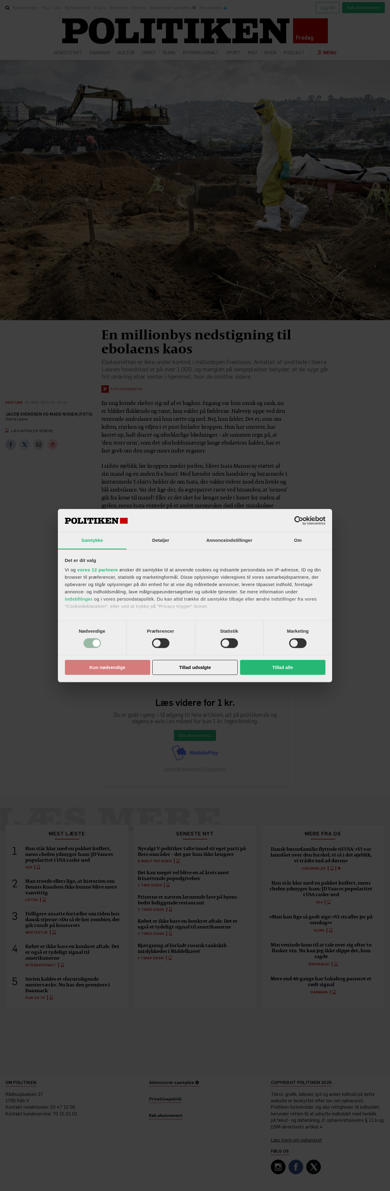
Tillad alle (282, 667)
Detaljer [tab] (160, 540)
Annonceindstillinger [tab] (229, 540)
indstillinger (79, 599)
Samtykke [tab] (92, 540)
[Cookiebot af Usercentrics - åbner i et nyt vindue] (298, 520)
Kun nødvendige (108, 667)
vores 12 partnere (97, 569)
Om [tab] (298, 540)
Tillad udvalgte (195, 667)
